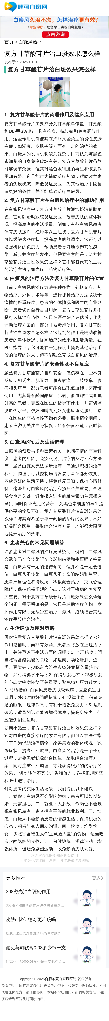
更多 (96, 878)
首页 (9, 41)
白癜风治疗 (30, 41)
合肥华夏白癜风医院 (60, 979)
